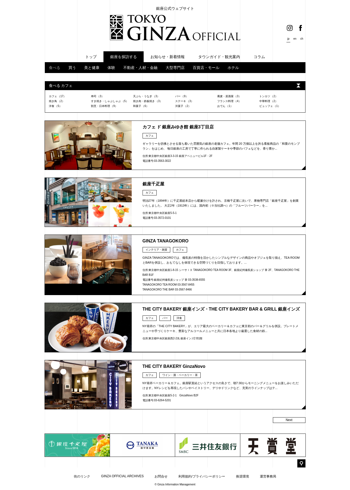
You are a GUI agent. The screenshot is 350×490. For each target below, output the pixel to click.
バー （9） (181, 96)
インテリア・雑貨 (156, 249)
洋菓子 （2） (183, 106)
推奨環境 (242, 476)
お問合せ (161, 476)
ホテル (233, 67)
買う (72, 67)
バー (165, 318)
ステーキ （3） (184, 101)
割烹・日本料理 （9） (104, 106)
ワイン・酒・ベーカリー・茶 (180, 375)
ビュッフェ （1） (269, 106)
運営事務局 (268, 476)
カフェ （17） (57, 96)
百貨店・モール (206, 67)
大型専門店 (175, 67)
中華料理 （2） (268, 101)
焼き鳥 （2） (57, 101)
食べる (54, 67)
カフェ (150, 135)
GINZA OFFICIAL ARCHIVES (122, 476)
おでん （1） (225, 106)
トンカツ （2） (268, 96)
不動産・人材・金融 (140, 67)
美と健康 (91, 67)
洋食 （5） (55, 106)
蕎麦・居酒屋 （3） (229, 96)
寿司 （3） (97, 96)
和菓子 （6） (141, 106)
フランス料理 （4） (229, 101)
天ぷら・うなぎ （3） (146, 96)
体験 (111, 67)
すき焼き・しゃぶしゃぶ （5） (109, 101)
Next (289, 420)
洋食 (179, 318)
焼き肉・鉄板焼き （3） (147, 101)
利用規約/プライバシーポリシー (201, 476)
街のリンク (82, 476)
